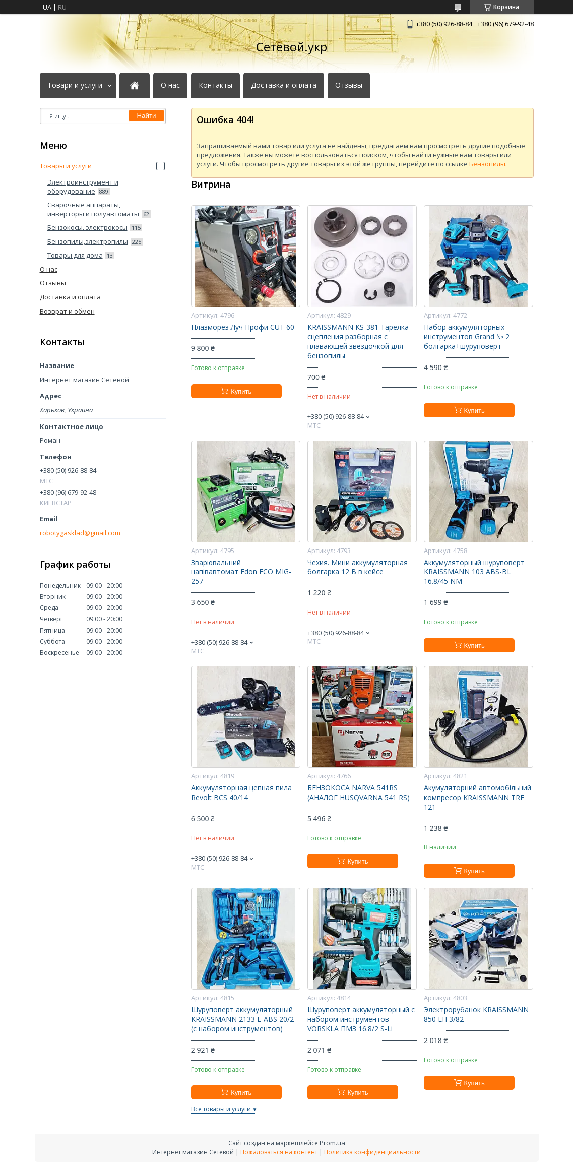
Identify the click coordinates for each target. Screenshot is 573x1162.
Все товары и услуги (221, 1109)
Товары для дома (75, 255)
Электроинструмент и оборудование (82, 186)
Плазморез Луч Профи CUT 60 (242, 327)
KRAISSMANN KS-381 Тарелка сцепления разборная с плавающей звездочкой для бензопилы (358, 341)
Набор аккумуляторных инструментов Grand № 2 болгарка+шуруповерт (467, 337)
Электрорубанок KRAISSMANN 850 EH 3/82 (476, 1014)
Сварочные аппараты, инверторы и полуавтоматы (93, 209)
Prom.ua (332, 1142)
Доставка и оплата (283, 85)
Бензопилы (487, 163)
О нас (170, 85)
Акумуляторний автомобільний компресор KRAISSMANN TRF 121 (477, 797)
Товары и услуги (66, 165)
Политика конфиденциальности (372, 1152)
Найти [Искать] (146, 115)
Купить (241, 391)
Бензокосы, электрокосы (87, 227)
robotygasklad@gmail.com (80, 533)
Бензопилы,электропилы (87, 241)
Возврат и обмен (67, 311)
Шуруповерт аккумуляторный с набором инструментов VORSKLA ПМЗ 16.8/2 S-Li (361, 1019)
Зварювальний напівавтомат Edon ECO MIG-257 (241, 572)
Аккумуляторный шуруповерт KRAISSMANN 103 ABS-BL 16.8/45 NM (474, 572)
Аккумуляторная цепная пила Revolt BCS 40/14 (241, 792)
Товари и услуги (74, 85)
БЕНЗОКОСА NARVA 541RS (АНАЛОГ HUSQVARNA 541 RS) (358, 792)
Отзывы (348, 85)
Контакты (215, 85)
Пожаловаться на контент (278, 1152)
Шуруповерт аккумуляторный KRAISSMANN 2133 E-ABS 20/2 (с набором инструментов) (242, 1019)
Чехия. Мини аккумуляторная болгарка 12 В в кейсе (357, 567)
